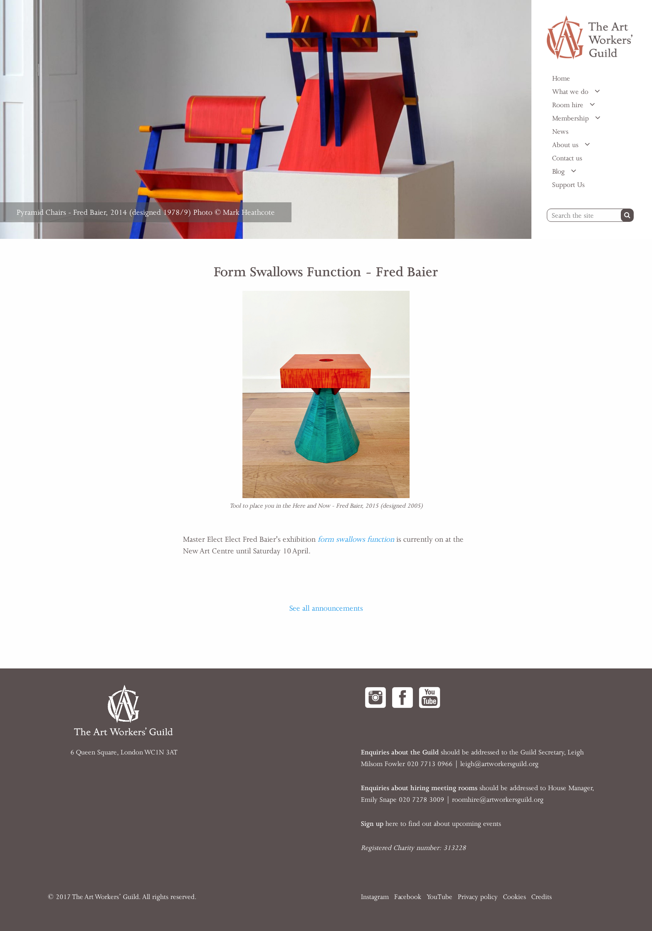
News (560, 132)
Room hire (568, 105)
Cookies (514, 897)
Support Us (568, 185)
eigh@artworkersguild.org (500, 764)
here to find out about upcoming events (431, 824)
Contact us (567, 158)
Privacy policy (478, 897)
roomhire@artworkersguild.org (497, 800)
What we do (571, 92)
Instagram (375, 897)
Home (561, 78)
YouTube (439, 897)
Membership (571, 118)
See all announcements (326, 608)
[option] (265, 119)
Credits (541, 897)
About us (566, 145)
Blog (559, 171)
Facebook (407, 897)
